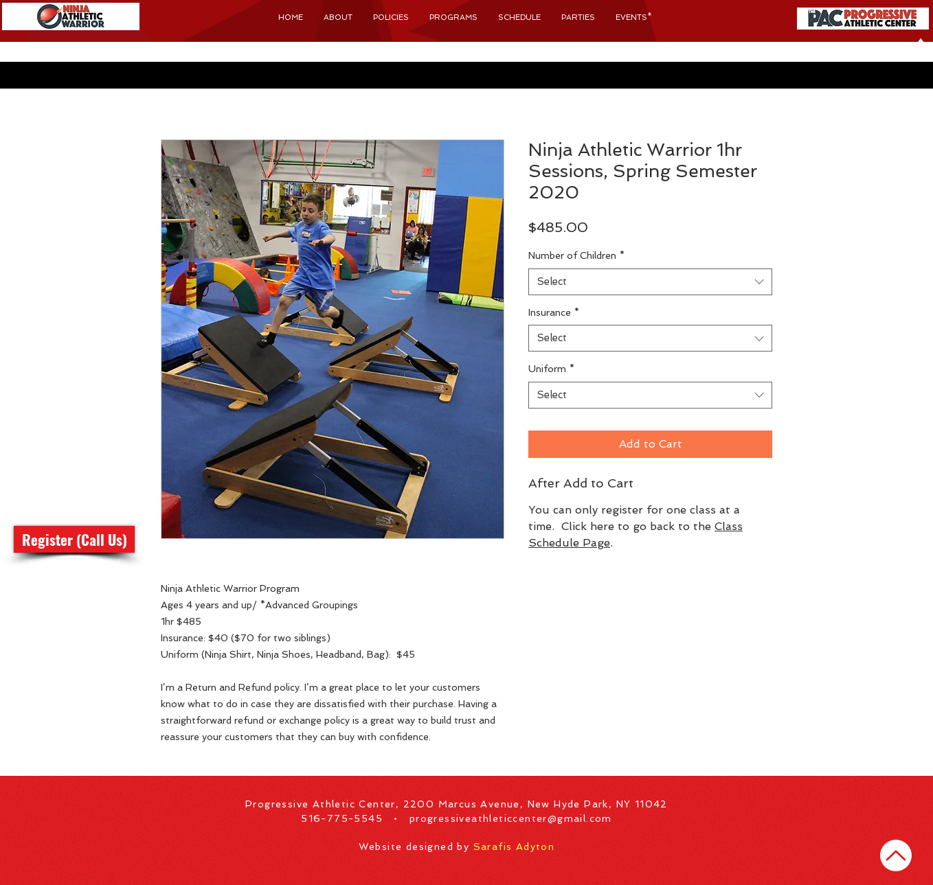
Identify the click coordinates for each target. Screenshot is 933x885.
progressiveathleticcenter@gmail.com (510, 818)
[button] (93, 55)
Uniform (551, 368)
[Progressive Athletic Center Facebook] (19, 55)
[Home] (896, 855)
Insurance (553, 312)
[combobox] (650, 281)
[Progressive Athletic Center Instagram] (42, 55)
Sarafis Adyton (514, 846)
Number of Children (576, 255)
